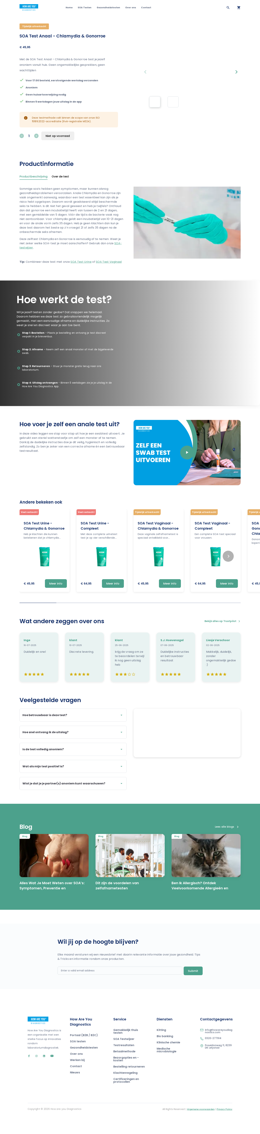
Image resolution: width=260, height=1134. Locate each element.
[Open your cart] (239, 7)
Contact (146, 7)
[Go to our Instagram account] (35, 1073)
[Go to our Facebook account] (29, 1073)
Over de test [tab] (60, 176)
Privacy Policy (224, 1126)
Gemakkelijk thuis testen (125, 1048)
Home (69, 7)
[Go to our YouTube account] (50, 1073)
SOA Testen (85, 7)
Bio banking (165, 1054)
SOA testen (78, 1059)
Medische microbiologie (166, 1067)
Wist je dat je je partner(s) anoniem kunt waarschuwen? (73, 783)
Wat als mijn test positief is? (73, 766)
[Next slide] (236, 72)
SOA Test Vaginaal (109, 262)
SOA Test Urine (80, 262)
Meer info (56, 584)
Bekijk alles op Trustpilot (223, 621)
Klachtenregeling (125, 1090)
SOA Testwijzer (123, 1056)
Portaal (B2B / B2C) (84, 1053)
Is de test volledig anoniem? (73, 749)
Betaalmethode (124, 1069)
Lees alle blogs (226, 844)
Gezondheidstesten (108, 7)
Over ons (130, 7)
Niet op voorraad (58, 136)
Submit (193, 988)
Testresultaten (123, 1063)
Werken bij (77, 1077)
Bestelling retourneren (129, 1084)
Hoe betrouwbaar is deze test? (73, 715)
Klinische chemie (168, 1060)
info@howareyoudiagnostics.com (218, 1048)
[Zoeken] (228, 7)
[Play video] (187, 453)
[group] (154, 101)
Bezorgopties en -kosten (126, 1076)
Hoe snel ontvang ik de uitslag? (73, 732)
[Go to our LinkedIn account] (42, 1073)
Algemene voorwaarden (201, 1126)
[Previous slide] (146, 72)
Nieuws (75, 1090)
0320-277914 (213, 1055)
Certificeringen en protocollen (126, 1097)
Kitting (161, 1047)
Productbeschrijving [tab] (34, 176)
